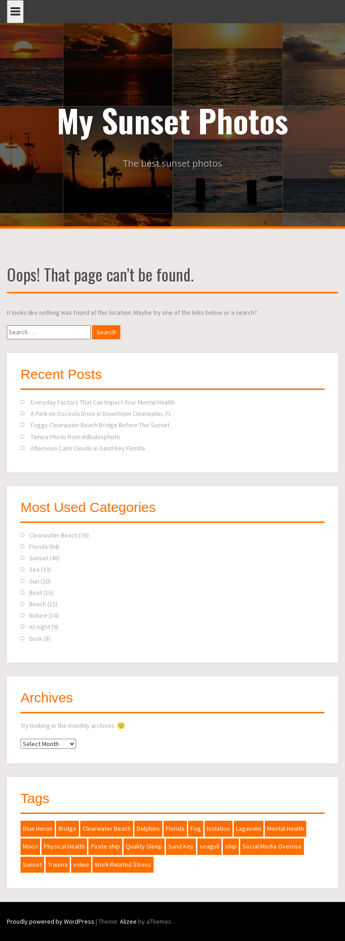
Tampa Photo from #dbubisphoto (75, 437)
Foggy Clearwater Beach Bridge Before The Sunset (100, 425)
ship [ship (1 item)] (231, 846)
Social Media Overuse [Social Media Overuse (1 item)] (272, 846)
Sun (34, 581)
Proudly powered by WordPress (50, 921)
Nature (38, 615)
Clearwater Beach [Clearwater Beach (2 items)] (106, 828)
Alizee (128, 921)
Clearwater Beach (53, 535)
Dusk (35, 638)
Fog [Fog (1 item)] (196, 828)
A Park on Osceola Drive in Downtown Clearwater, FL (101, 413)
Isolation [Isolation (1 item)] (218, 828)
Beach (37, 604)
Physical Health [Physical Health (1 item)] (64, 846)
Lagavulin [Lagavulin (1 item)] (248, 828)
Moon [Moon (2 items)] (30, 846)
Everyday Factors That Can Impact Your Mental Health (103, 402)
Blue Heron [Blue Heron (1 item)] (37, 828)
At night (39, 627)
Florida (38, 546)
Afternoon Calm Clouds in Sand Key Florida (88, 448)
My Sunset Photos (172, 119)
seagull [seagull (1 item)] (209, 846)
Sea (34, 569)
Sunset (38, 558)
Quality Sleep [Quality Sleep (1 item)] (144, 846)
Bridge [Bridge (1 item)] (67, 828)
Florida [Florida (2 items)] (175, 828)
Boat (35, 592)
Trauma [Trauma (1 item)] (57, 864)
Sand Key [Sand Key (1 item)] (181, 846)
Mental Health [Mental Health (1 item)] (285, 828)
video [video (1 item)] (81, 864)
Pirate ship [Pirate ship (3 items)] (105, 846)
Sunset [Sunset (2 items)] (32, 864)
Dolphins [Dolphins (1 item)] (148, 828)
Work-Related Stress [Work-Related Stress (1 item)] (123, 864)
